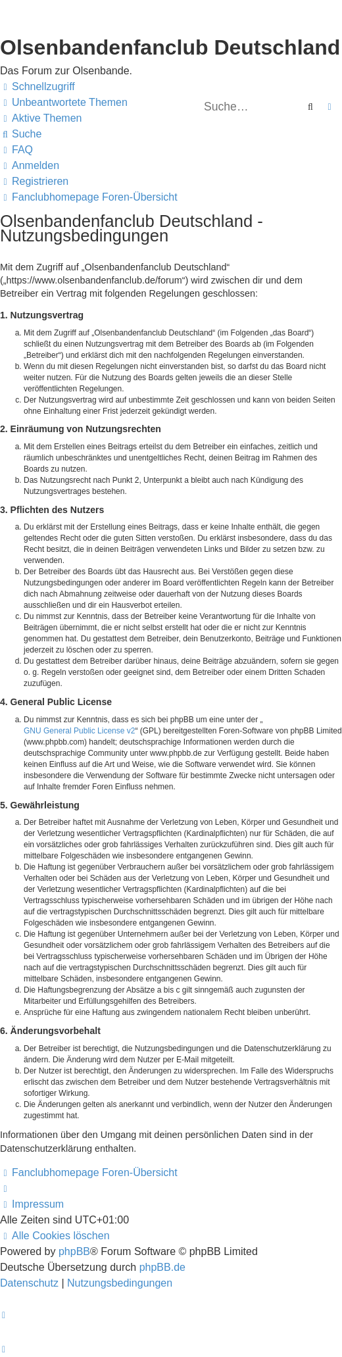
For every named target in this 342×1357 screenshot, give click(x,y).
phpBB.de (162, 1267)
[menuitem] (64, 103)
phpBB (74, 1251)
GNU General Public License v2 (79, 730)
